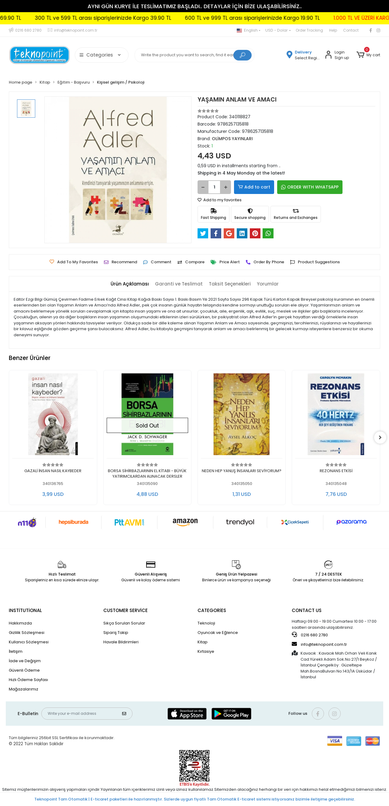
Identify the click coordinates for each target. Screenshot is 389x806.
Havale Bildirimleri (121, 642)
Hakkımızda (20, 623)
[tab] (130, 284)
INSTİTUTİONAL (25, 610)
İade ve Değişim (25, 661)
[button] (368, 55)
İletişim (15, 651)
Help (333, 30)
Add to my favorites (220, 200)
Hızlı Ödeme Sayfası (28, 680)
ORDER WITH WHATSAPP (310, 187)
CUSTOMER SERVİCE (125, 610)
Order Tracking (309, 30)
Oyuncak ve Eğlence (218, 632)
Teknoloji (206, 623)
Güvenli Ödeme (24, 670)
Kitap (203, 642)
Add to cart (254, 187)
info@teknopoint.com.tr (319, 644)
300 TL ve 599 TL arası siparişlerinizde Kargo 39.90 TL (132, 18)
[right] (380, 437)
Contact (351, 30)
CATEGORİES (212, 610)
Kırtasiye (206, 651)
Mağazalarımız (23, 689)
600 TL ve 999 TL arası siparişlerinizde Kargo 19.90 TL (281, 18)
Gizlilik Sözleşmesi (26, 632)
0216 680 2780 (310, 635)
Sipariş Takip (115, 632)
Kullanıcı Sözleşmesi (29, 642)
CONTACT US (307, 610)
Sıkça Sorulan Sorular (124, 623)
